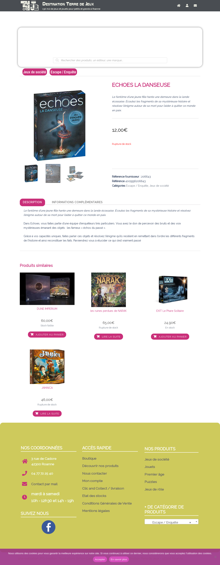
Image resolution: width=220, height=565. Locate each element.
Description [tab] (32, 202)
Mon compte (92, 481)
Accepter (100, 559)
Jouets (84, 43)
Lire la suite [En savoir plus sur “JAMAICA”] (47, 413)
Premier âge (110, 43)
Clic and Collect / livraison (103, 488)
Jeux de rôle (162, 43)
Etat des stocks (94, 496)
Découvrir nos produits (100, 466)
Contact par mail (44, 484)
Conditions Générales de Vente (107, 503)
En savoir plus (119, 559)
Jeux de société (58, 43)
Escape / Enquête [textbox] (170, 522)
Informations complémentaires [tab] (77, 202)
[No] (215, 557)
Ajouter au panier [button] (47, 334)
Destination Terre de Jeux (68, 4)
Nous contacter (94, 473)
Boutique (89, 458)
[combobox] (171, 521)
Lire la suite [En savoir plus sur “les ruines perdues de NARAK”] (109, 336)
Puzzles (136, 43)
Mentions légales (96, 511)
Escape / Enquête (63, 71)
